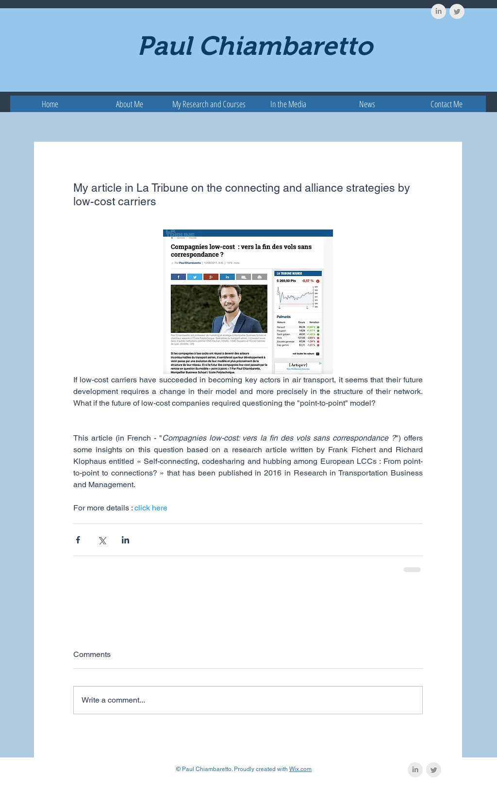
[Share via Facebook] (78, 539)
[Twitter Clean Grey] (456, 11)
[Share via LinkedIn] (125, 539)
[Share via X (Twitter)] (101, 539)
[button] (208, 104)
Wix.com (300, 769)
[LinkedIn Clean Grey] (438, 11)
